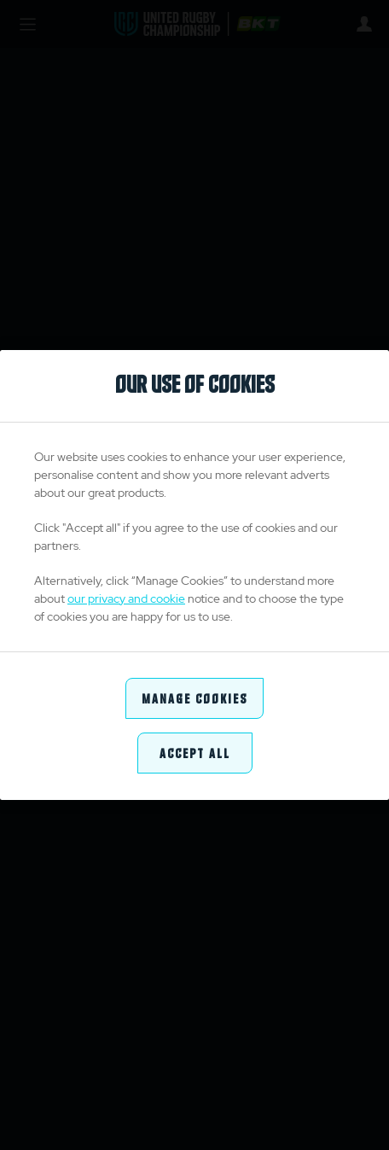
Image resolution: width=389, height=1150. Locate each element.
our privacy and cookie (126, 598)
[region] (194, 575)
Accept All (195, 752)
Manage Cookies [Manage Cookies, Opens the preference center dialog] (194, 698)
